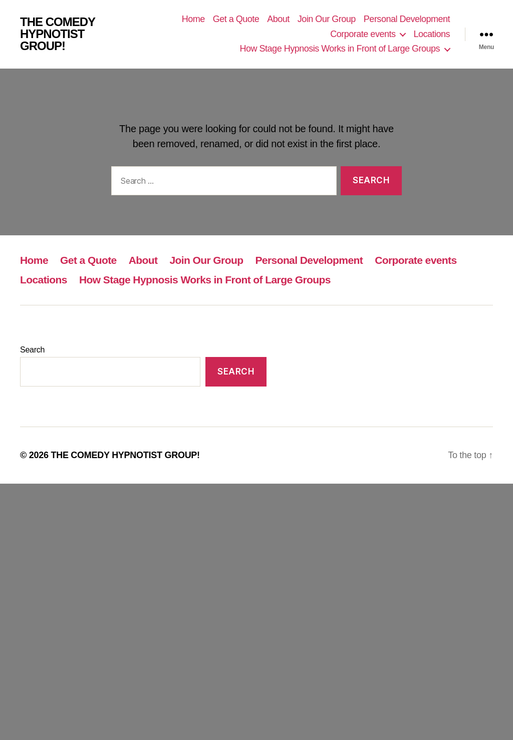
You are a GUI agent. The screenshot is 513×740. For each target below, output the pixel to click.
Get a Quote (236, 19)
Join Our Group (327, 19)
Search (32, 349)
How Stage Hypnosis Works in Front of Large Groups (340, 49)
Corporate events (362, 34)
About (278, 19)
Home (193, 19)
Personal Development (407, 19)
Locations (431, 34)
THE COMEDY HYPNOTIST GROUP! (57, 34)
